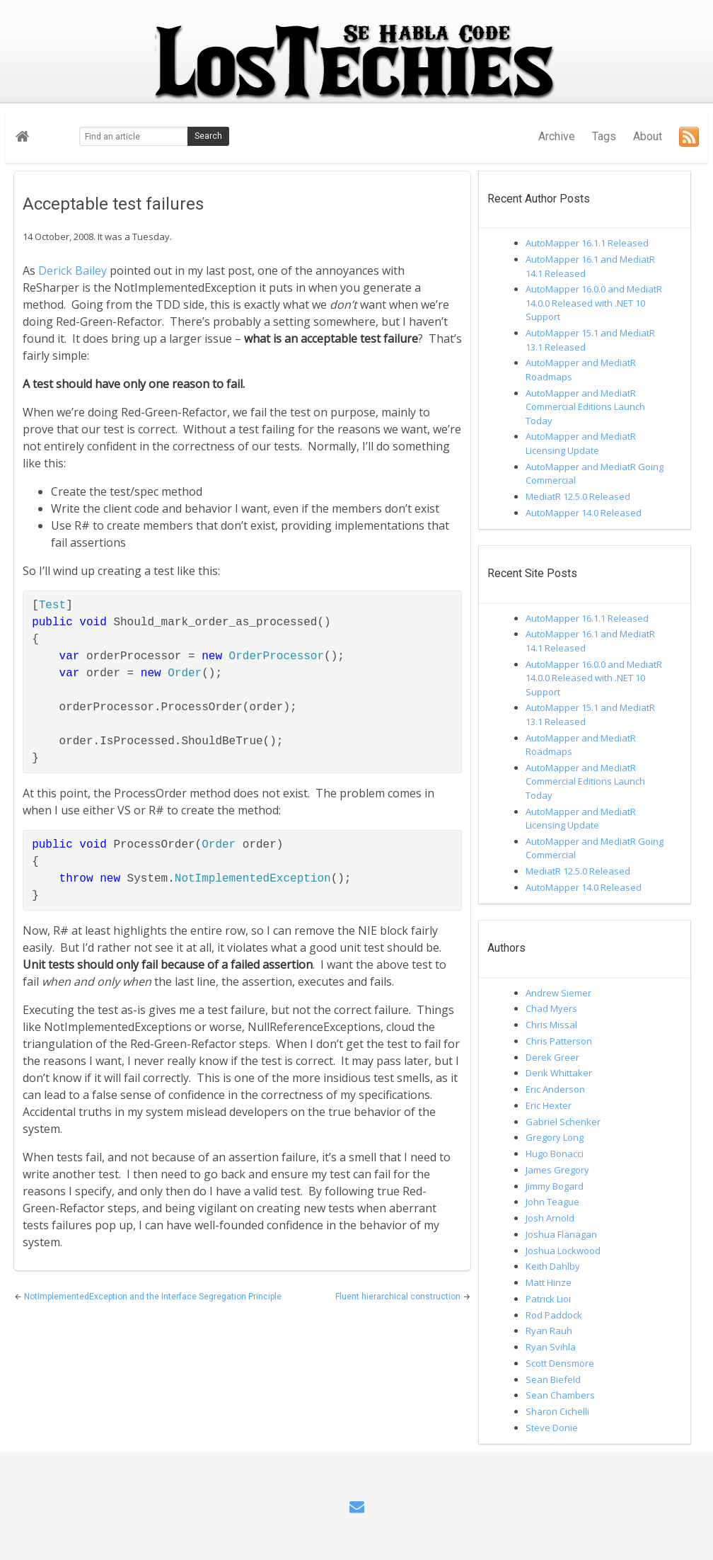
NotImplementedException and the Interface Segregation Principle (153, 1297)
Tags (604, 136)
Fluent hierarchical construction (399, 1297)
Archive (556, 136)
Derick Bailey (72, 270)
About (647, 136)
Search (208, 136)
